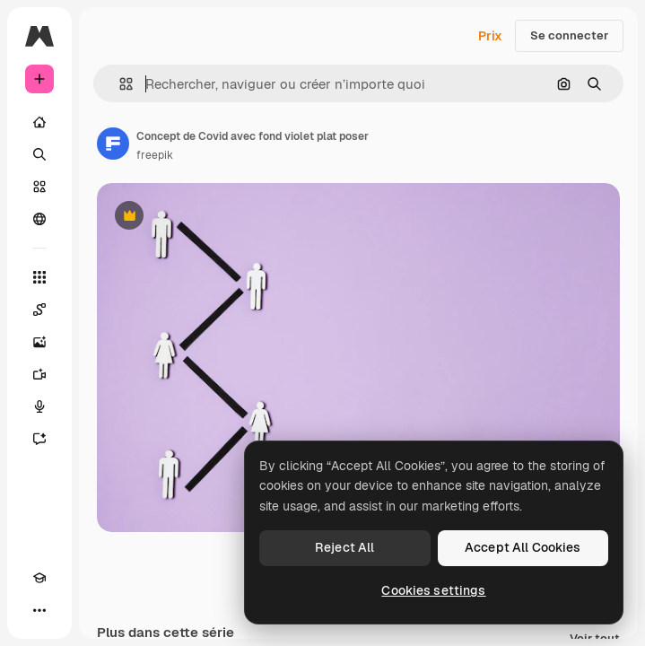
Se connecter (569, 35)
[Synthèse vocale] (39, 406)
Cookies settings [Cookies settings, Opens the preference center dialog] (433, 590)
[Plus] (39, 610)
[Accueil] (39, 122)
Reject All (344, 547)
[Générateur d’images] (39, 341)
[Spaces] (39, 309)
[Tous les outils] (39, 277)
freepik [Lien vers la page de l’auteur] (154, 155)
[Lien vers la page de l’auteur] (113, 143)
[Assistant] (39, 438)
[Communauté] (39, 219)
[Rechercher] (39, 154)
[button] (119, 84)
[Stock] (39, 186)
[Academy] (39, 577)
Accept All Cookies (523, 547)
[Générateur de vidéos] (39, 374)
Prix (490, 36)
